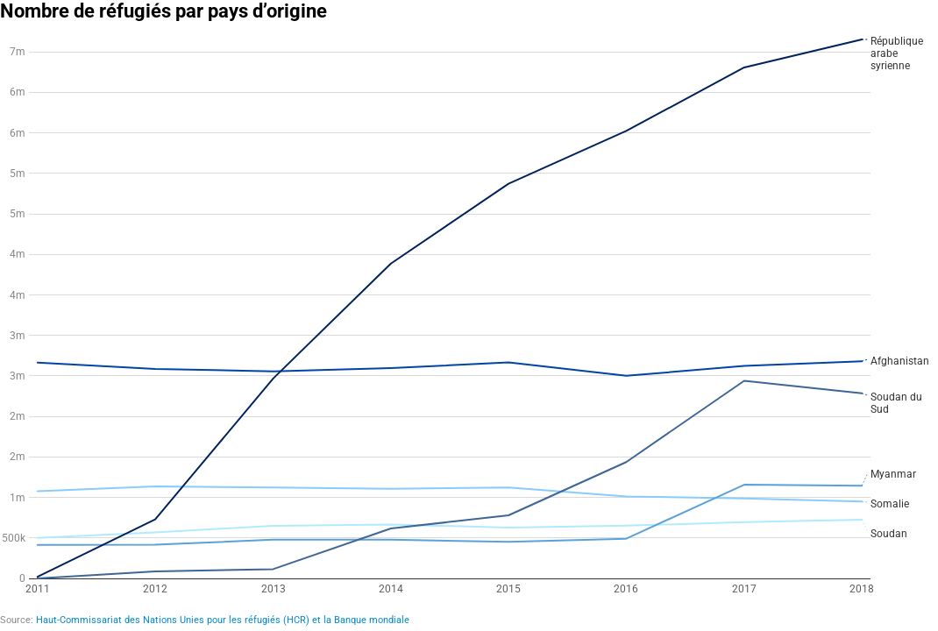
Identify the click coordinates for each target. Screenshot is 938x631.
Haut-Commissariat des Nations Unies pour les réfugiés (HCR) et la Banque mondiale (222, 620)
